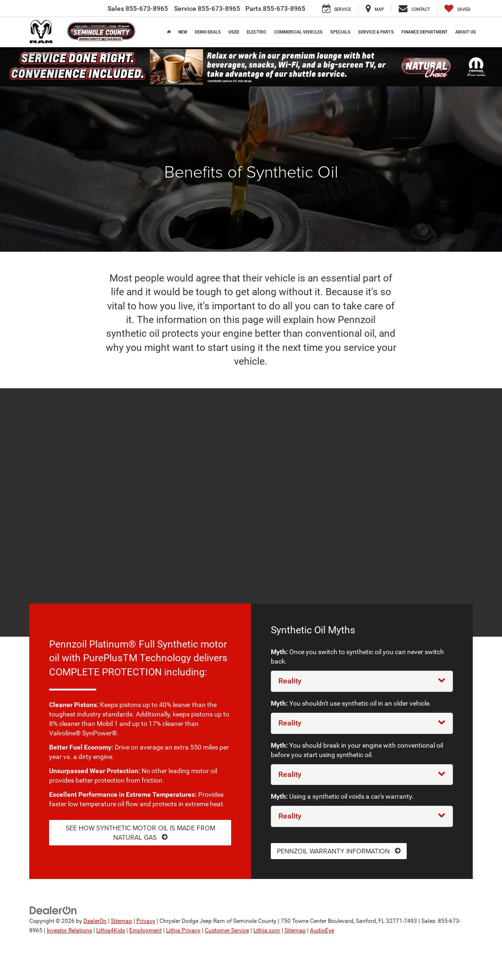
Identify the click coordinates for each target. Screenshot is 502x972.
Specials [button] (340, 32)
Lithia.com (266, 930)
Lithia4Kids (110, 930)
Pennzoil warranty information (339, 851)
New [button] (182, 32)
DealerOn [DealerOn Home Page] (95, 921)
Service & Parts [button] (376, 32)
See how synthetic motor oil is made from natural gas (140, 832)
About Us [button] (465, 32)
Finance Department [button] (425, 32)
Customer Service (227, 930)
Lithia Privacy (183, 930)
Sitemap (121, 921)
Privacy (145, 921)
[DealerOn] (53, 910)
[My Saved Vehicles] (457, 8)
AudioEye (322, 930)
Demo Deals (208, 32)
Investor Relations (69, 930)
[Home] (169, 32)
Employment (145, 930)
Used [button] (233, 32)
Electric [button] (257, 32)
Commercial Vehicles (298, 32)
